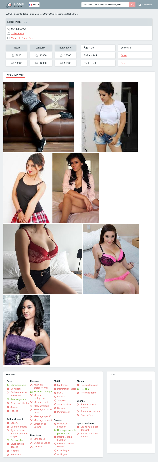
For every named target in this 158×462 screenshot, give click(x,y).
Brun (123, 63)
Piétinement (63, 412)
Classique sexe (18, 385)
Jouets (14, 407)
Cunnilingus (63, 450)
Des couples (16, 440)
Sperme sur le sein (90, 411)
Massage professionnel (41, 386)
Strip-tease (39, 439)
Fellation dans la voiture (65, 445)
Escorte (14, 423)
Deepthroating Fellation (64, 438)
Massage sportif (42, 416)
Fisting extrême (88, 392)
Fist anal (85, 388)
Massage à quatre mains (43, 411)
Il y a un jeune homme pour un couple (18, 433)
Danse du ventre (42, 442)
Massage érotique (43, 391)
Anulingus (15, 454)
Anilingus (62, 454)
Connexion (145, 4)
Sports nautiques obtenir (89, 435)
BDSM (60, 392)
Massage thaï (41, 402)
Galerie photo (15, 75)
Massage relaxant (43, 420)
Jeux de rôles (64, 404)
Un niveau (15, 388)
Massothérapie (41, 406)
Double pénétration (20, 403)
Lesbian (38, 446)
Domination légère (66, 388)
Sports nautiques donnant (89, 428)
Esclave (61, 396)
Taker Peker (28, 14)
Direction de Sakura (40, 425)
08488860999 (19, 28)
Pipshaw (14, 450)
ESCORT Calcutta (14, 14)
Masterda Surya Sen (44, 14)
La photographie (18, 426)
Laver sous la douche (17, 445)
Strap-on (61, 400)
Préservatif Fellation (62, 425)
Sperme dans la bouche (88, 406)
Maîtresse (62, 385)
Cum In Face (87, 415)
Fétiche (14, 411)
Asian (124, 55)
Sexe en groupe (18, 399)
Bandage (61, 408)
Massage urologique (39, 397)
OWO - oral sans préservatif (18, 394)
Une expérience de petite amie (66, 432)
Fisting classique (89, 385)
